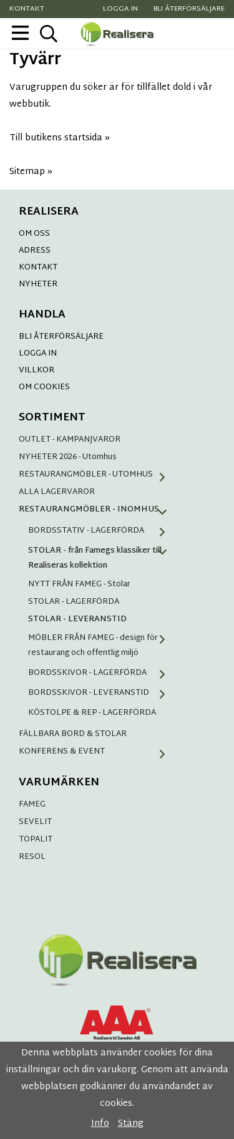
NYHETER (38, 284)
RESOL (32, 857)
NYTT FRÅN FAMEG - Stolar (79, 584)
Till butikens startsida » (59, 138)
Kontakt (26, 9)
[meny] (20, 32)
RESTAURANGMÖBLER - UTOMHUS (97, 474)
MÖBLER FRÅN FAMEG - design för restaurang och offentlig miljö (101, 645)
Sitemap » (30, 171)
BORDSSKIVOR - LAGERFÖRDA (101, 673)
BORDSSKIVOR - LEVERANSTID (101, 693)
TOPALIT (35, 839)
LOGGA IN (38, 353)
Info (100, 1123)
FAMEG (32, 804)
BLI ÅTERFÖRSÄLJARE (61, 336)
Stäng (131, 1123)
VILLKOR (36, 370)
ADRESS (35, 250)
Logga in (120, 9)
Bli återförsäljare (189, 9)
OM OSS (34, 233)
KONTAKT (38, 267)
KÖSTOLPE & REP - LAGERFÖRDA (92, 712)
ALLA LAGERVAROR (57, 492)
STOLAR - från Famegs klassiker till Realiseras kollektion (101, 558)
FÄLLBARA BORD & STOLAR (73, 734)
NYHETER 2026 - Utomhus (68, 457)
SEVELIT (35, 822)
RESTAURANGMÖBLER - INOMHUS (97, 509)
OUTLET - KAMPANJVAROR (69, 439)
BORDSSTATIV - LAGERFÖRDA (101, 531)
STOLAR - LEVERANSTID (77, 619)
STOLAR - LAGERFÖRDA (73, 601)
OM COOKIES (44, 387)
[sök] (48, 33)
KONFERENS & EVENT (97, 751)
